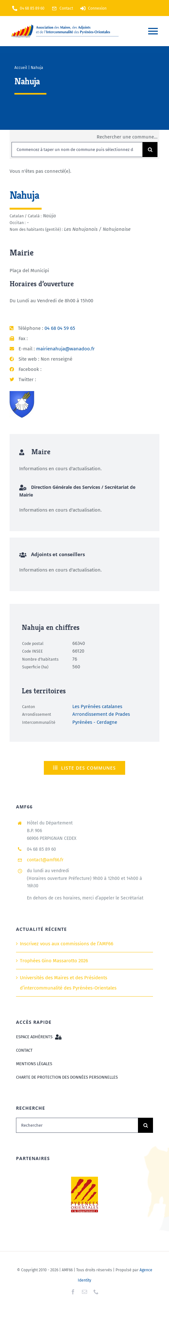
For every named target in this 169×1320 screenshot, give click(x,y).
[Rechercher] (77, 1125)
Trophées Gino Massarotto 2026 (54, 961)
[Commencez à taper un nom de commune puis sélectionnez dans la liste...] (77, 149)
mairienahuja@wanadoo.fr (65, 349)
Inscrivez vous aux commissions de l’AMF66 (66, 944)
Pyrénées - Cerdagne (94, 722)
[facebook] (73, 1291)
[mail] (84, 1291)
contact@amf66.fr (45, 860)
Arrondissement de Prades (101, 714)
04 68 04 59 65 (59, 328)
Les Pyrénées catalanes (97, 706)
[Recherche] (149, 149)
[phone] (96, 1291)
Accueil (20, 67)
